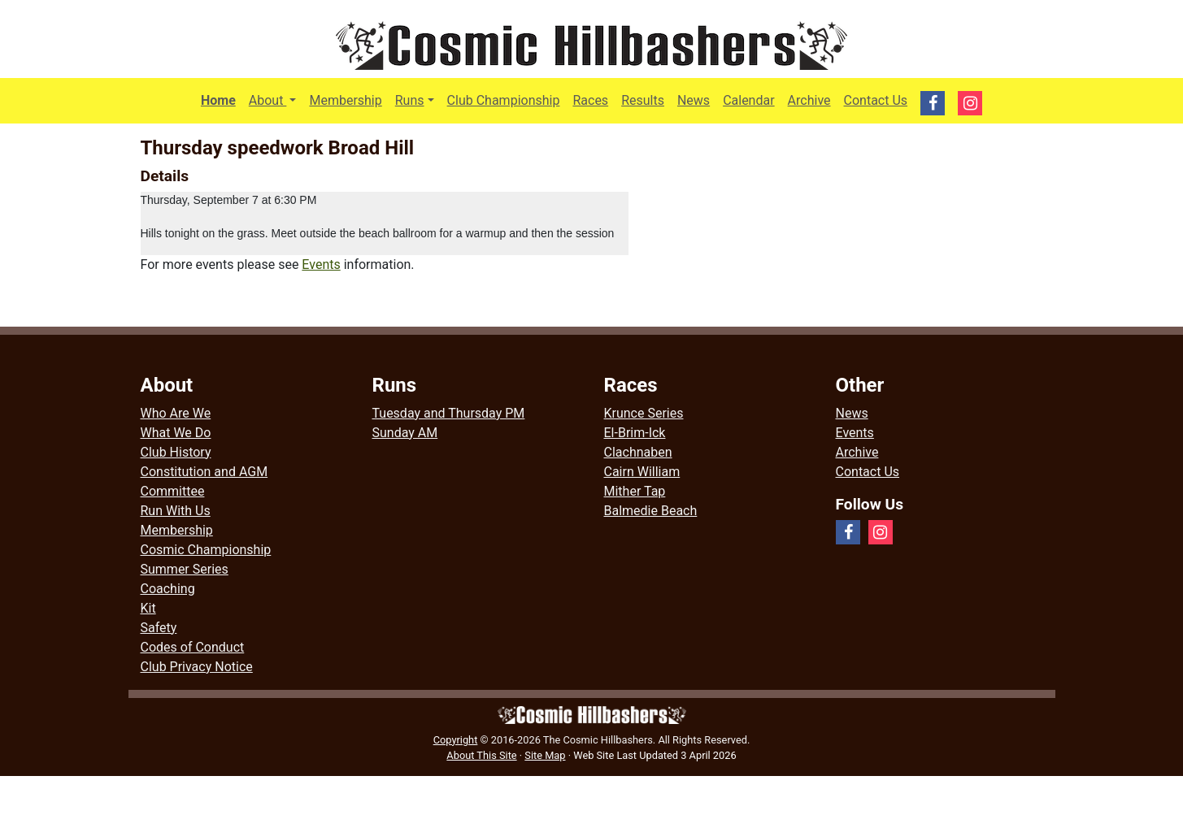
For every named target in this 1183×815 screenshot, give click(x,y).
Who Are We (176, 413)
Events (321, 264)
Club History (176, 452)
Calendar (748, 100)
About (276, 99)
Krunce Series (644, 413)
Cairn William (642, 471)
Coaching (168, 588)
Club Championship (503, 100)
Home (218, 100)
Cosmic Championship (206, 549)
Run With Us (176, 510)
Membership (345, 100)
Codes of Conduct (193, 647)
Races (590, 100)
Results (642, 100)
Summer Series (184, 569)
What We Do (176, 432)
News (693, 100)
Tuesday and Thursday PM (448, 413)
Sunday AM (405, 432)
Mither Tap (635, 491)
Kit (148, 608)
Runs (409, 100)
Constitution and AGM (204, 471)
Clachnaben (638, 452)
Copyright (455, 740)
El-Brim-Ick (635, 432)
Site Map (544, 755)
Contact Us (876, 100)
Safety (159, 627)
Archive (809, 100)
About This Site (481, 755)
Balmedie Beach (651, 510)
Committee (173, 491)
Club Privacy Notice (197, 666)
